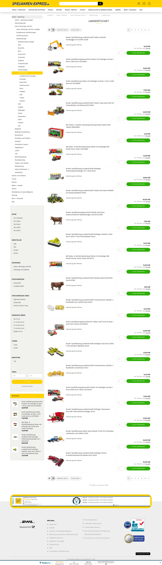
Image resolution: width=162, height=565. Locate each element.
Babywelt (18, 129)
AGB (50, 548)
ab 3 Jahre (16, 224)
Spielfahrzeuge (21, 39)
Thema (14, 341)
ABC (14, 244)
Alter (14, 214)
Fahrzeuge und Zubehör (20, 270)
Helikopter (21, 67)
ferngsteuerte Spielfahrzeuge (26, 32)
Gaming (118, 10)
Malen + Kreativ (71, 10)
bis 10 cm (16, 319)
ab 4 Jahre (16, 227)
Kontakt (51, 528)
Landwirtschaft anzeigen (28, 76)
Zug (19, 126)
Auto (19, 45)
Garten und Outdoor (37, 10)
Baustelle (21, 48)
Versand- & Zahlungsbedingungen (60, 531)
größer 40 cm (17, 331)
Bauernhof (23, 82)
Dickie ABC (16, 302)
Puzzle (50, 10)
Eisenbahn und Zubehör (22, 138)
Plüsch (82, 10)
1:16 (14, 361)
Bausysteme (19, 135)
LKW (21, 95)
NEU (141, 10)
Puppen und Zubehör (22, 163)
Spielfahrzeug (18, 279)
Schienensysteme (22, 35)
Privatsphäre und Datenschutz (59, 551)
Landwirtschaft (23, 73)
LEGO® (17, 151)
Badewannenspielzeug (22, 132)
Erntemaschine (24, 85)
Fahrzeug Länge (18, 315)
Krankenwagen (23, 70)
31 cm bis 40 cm (18, 328)
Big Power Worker (18, 299)
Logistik (20, 107)
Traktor (22, 98)
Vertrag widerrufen (143, 553)
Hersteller (16, 240)
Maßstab (16, 357)
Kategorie (16, 263)
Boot (19, 51)
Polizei (20, 113)
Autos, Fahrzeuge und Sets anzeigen (28, 29)
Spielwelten (22, 116)
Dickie (15, 253)
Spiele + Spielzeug (18, 10)
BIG (14, 247)
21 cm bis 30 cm (18, 325)
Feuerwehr (21, 57)
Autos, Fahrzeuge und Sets (23, 26)
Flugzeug (21, 60)
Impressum (53, 524)
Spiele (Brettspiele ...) (22, 169)
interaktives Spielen (21, 144)
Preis (14, 372)
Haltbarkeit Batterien (56, 538)
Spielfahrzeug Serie (20, 296)
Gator (21, 88)
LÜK (16, 154)
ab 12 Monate (17, 218)
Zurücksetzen (27, 386)
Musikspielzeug (20, 160)
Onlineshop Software (74, 559)
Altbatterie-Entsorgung (56, 541)
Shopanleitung (54, 544)
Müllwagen (21, 110)
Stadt (19, 119)
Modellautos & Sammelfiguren (100, 10)
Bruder (15, 250)
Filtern (27, 382)
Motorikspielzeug (20, 157)
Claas (14, 345)
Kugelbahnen (19, 147)
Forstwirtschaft (23, 63)
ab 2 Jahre (16, 221)
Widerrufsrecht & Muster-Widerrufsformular (63, 534)
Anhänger (23, 79)
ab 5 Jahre (16, 230)
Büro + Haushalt (130, 10)
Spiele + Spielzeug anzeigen (24, 20)
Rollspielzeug (19, 166)
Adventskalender (20, 23)
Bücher (59, 10)
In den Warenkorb (138, 53)
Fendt (15, 348)
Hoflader (22, 91)
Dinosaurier (22, 54)
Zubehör (22, 101)
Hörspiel (17, 141)
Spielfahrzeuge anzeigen (26, 42)
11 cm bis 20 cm (18, 322)
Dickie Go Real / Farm (20, 306)
